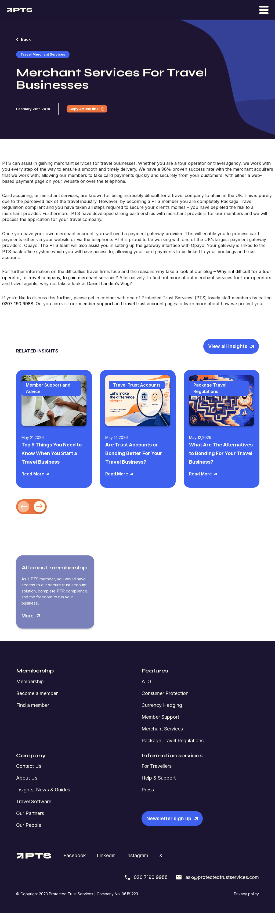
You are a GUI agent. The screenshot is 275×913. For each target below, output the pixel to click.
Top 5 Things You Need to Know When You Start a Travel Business (51, 453)
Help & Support (159, 778)
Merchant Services (162, 729)
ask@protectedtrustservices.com (217, 877)
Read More (35, 473)
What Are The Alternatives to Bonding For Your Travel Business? (221, 453)
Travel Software (33, 801)
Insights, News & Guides (43, 789)
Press (148, 789)
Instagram (137, 855)
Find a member (32, 705)
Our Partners (30, 813)
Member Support (160, 717)
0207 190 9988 (17, 303)
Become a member (37, 693)
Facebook (74, 855)
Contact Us (28, 766)
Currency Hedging (162, 705)
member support (96, 303)
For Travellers (157, 766)
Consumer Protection (165, 693)
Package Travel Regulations (173, 740)
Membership (30, 681)
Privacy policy (246, 894)
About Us (26, 778)
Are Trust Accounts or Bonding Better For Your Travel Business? (133, 453)
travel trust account (143, 303)
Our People (28, 825)
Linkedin (106, 855)
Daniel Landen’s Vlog (108, 283)
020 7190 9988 (146, 877)
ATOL (148, 681)
